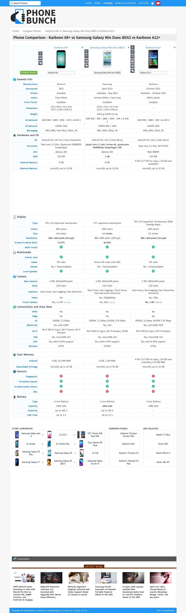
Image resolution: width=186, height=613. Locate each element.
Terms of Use (80, 610)
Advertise (42, 610)
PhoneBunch (30, 610)
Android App (54, 610)
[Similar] (67, 302)
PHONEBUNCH (41, 16)
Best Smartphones (165, 610)
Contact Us (67, 610)
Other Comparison (22, 428)
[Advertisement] (124, 16)
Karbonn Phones (118, 428)
